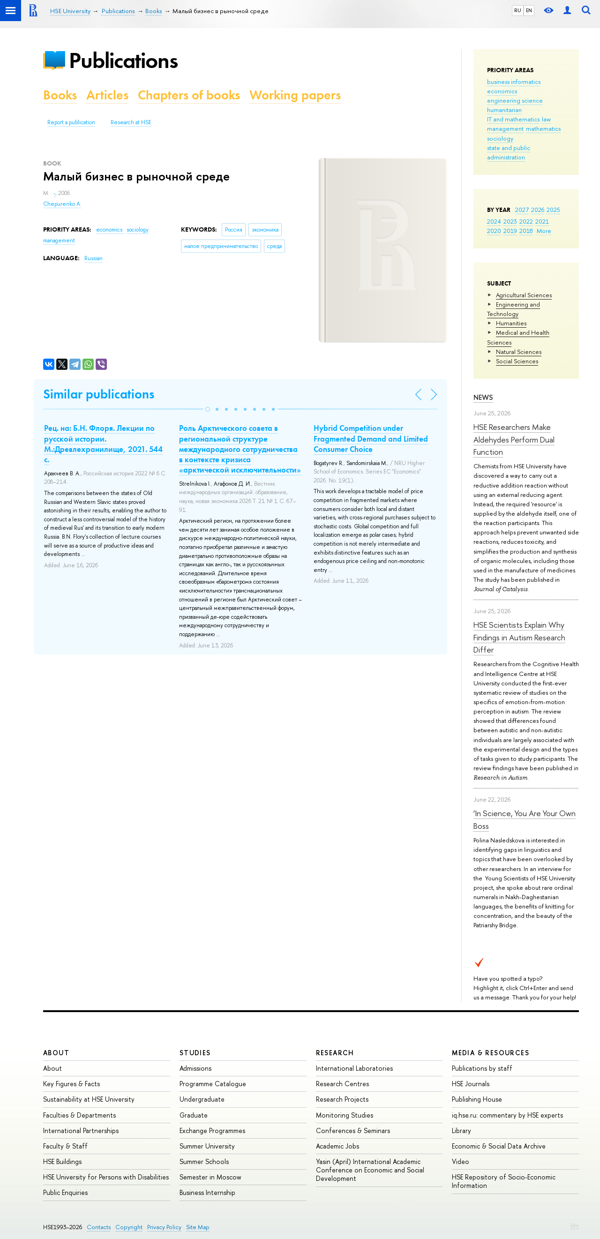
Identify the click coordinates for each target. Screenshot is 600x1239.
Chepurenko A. (62, 204)
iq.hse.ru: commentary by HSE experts (507, 1115)
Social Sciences (517, 361)
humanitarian (504, 109)
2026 (537, 209)
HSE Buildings (62, 1161)
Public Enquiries (65, 1192)
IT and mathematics (513, 119)
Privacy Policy (164, 1227)
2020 (494, 230)
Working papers (295, 95)
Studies (195, 1052)
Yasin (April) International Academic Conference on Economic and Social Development (370, 1170)
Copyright (128, 1227)
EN (529, 10)
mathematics (543, 128)
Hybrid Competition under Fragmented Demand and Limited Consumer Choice (371, 438)
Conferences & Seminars (353, 1130)
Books (60, 95)
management (505, 128)
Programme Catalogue (213, 1083)
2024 (494, 221)
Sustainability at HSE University (89, 1099)
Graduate (194, 1115)
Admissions (195, 1068)
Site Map (198, 1227)
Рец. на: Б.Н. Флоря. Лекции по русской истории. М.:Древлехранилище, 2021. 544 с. (103, 443)
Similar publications (98, 394)
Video (460, 1161)
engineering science (515, 100)
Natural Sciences (518, 351)
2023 (510, 221)
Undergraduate (202, 1099)
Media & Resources (490, 1052)
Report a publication (71, 122)
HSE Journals (470, 1083)
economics (502, 91)
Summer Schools (204, 1161)
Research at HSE (131, 122)
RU (517, 10)
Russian (93, 258)
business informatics (513, 81)
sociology (500, 138)
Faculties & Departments (79, 1115)
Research (335, 1052)
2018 (526, 230)
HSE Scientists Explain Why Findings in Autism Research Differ (519, 637)
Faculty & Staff (65, 1145)
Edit (574, 1225)
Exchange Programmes (212, 1130)
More (544, 230)
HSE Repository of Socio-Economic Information (503, 1181)
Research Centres (342, 1083)
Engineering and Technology (513, 309)
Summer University (207, 1145)
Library (461, 1130)
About (56, 1052)
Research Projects (342, 1099)
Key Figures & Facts (71, 1083)
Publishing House (477, 1099)
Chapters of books (189, 95)
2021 (542, 221)
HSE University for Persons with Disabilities (106, 1176)
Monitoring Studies (344, 1115)
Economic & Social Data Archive (499, 1145)
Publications (123, 60)
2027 (522, 209)
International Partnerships (81, 1130)
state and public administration (508, 152)
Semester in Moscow (210, 1176)
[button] (207, 409)
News (483, 397)
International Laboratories (354, 1068)
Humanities (511, 323)
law (546, 119)
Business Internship (207, 1192)
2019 (510, 230)
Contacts (99, 1227)
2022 (526, 221)
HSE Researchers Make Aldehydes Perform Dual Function (514, 439)
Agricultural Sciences (524, 295)
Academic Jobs (337, 1145)
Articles (107, 95)
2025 (553, 209)
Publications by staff (482, 1068)
